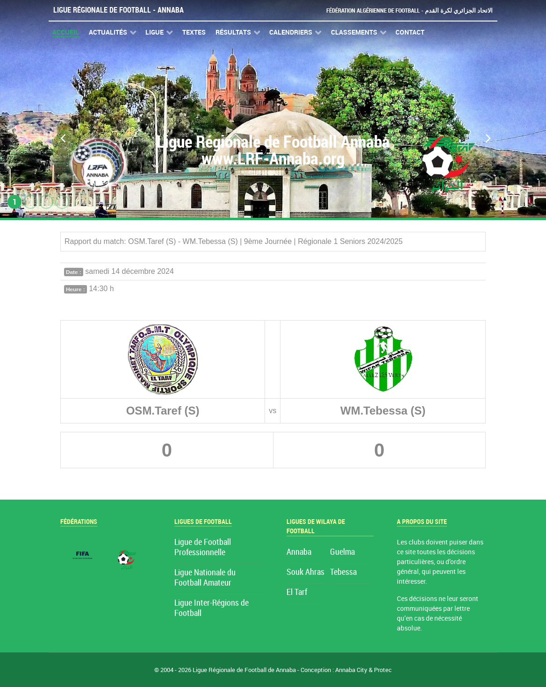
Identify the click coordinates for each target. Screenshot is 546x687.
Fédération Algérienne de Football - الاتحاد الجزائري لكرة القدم (409, 10)
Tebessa (343, 572)
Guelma (342, 552)
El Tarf (297, 592)
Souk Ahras (305, 572)
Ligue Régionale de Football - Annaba (118, 10)
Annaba (299, 552)
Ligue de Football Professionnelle (202, 547)
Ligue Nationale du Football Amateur (205, 578)
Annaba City (351, 669)
